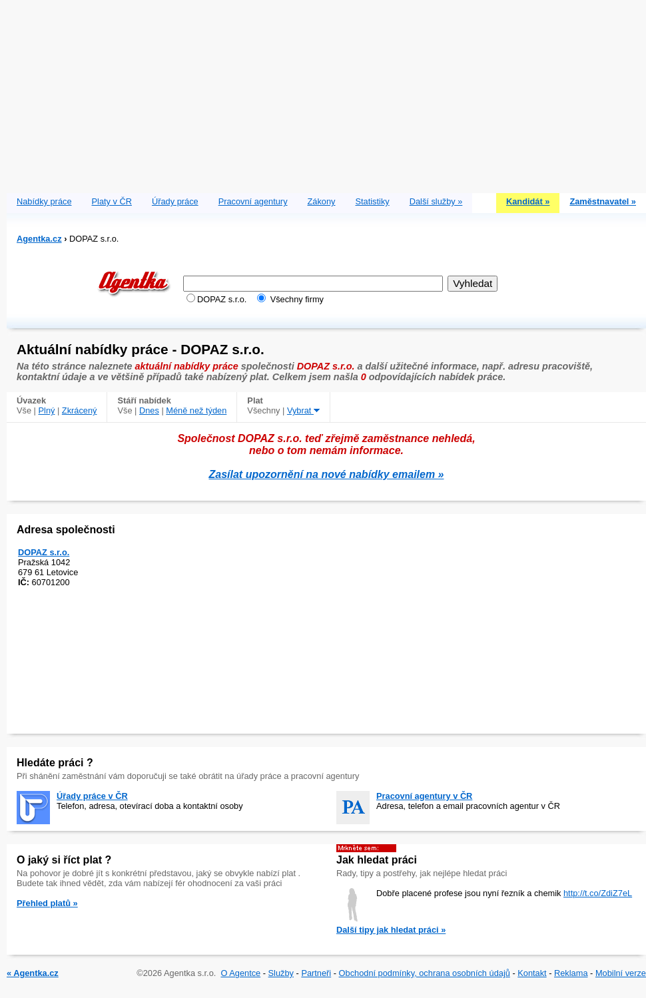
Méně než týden (196, 410)
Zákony (322, 201)
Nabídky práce (44, 201)
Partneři (316, 973)
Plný (47, 410)
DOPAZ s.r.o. (43, 552)
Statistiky (373, 201)
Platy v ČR (112, 201)
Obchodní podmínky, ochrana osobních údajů (424, 973)
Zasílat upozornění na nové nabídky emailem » (326, 474)
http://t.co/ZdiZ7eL (597, 893)
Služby (281, 973)
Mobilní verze (620, 973)
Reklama (571, 973)
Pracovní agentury (253, 201)
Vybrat (303, 410)
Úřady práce (175, 201)
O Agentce (240, 973)
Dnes (149, 410)
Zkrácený (79, 410)
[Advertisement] (326, 93)
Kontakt (531, 973)
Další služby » (436, 201)
